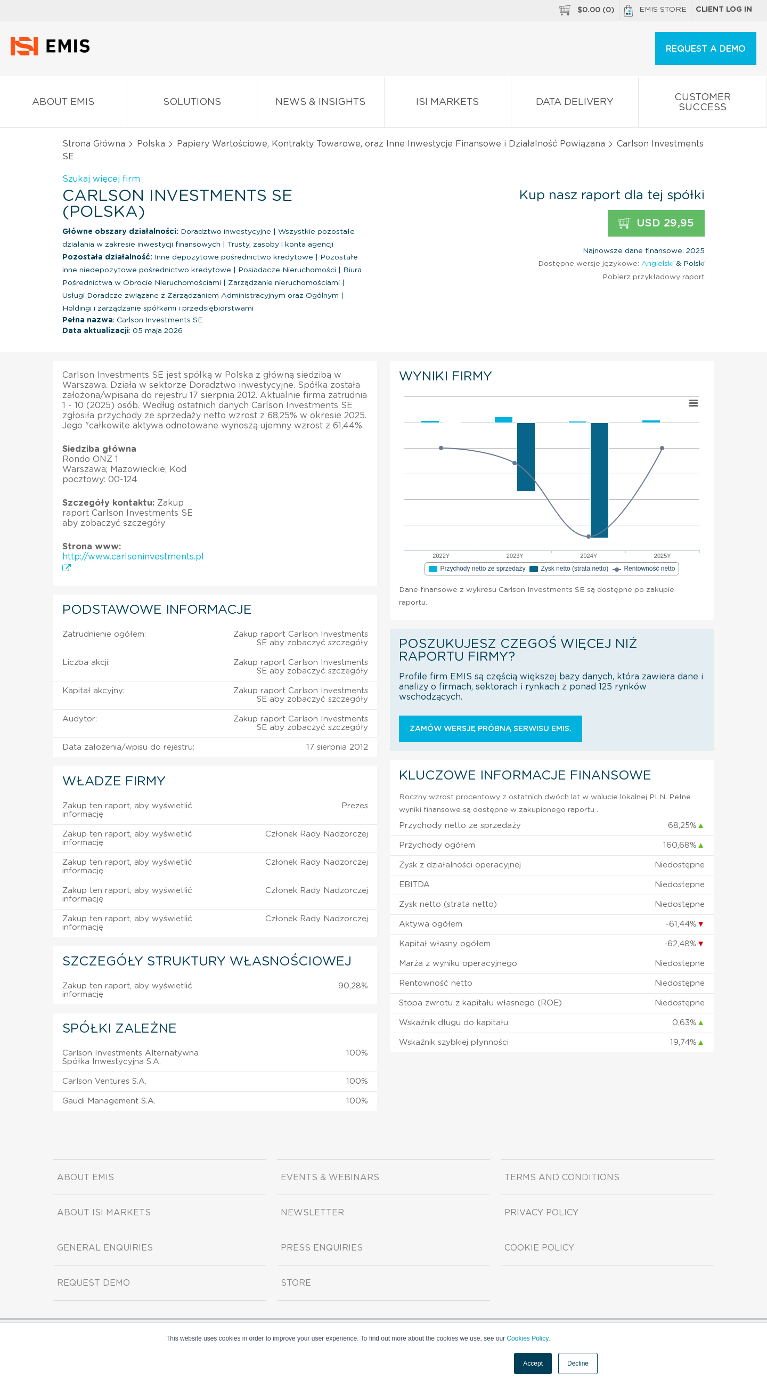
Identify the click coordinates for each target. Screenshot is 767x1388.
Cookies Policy (527, 1338)
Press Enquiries (322, 1248)
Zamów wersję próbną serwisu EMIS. (491, 729)
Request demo (93, 1283)
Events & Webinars (330, 1177)
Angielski (657, 263)
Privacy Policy (541, 1212)
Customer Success (702, 104)
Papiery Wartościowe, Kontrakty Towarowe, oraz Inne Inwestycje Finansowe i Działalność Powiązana (391, 144)
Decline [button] (578, 1363)
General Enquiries (105, 1248)
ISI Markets (448, 104)
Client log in (724, 9)
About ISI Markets (104, 1212)
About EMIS (63, 104)
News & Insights (320, 104)
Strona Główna (93, 144)
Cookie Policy (539, 1248)
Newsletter (312, 1212)
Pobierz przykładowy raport (653, 277)
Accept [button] (533, 1363)
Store (296, 1283)
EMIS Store (655, 11)
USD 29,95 (656, 223)
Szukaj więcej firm (101, 179)
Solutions (192, 104)
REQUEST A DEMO (706, 49)
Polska (151, 144)
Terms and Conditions (561, 1177)
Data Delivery (574, 104)
